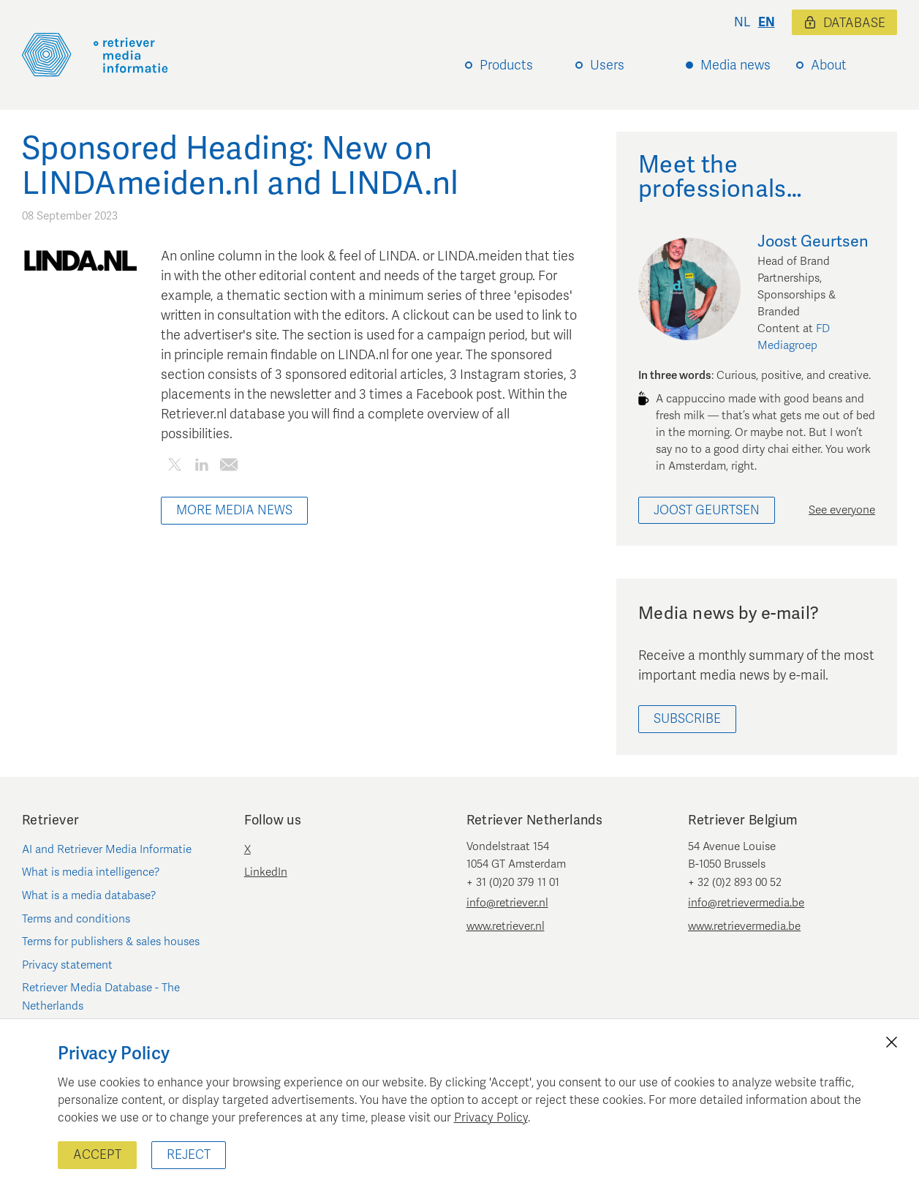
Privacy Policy (491, 1118)
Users (607, 65)
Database (844, 23)
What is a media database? (89, 895)
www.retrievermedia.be (744, 926)
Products (506, 65)
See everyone (842, 509)
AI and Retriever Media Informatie (107, 849)
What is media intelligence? (91, 872)
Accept (97, 1154)
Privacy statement (67, 965)
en (766, 22)
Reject (189, 1154)
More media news (234, 510)
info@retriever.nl (507, 902)
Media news (735, 65)
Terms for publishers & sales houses (111, 941)
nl (742, 22)
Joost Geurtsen (707, 510)
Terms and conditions (76, 918)
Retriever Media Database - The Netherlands (101, 996)
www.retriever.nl (505, 926)
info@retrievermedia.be (746, 902)
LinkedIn (265, 872)
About (829, 65)
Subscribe (687, 718)
